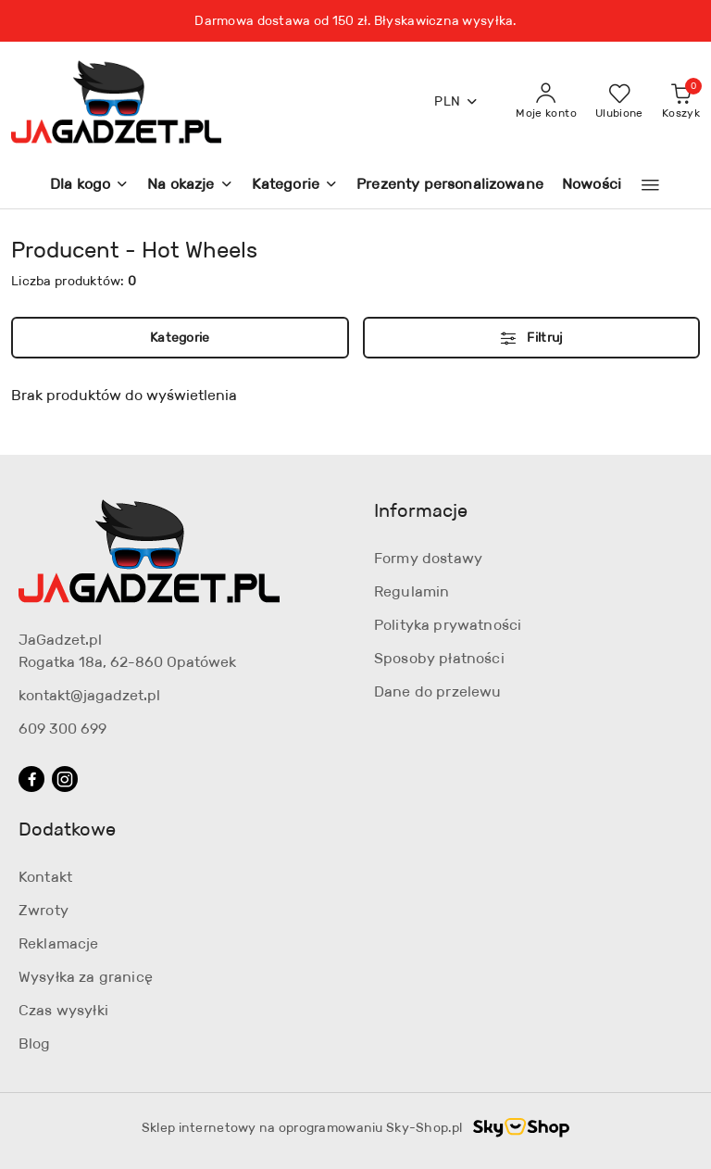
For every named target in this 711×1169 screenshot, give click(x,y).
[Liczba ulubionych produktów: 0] (619, 101)
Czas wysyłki (63, 1010)
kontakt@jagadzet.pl (89, 695)
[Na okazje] (189, 185)
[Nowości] (591, 185)
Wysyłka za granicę (86, 977)
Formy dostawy (428, 558)
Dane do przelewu (438, 691)
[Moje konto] (546, 101)
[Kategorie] (295, 185)
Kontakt (45, 877)
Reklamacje (59, 943)
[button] (650, 185)
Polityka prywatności (447, 625)
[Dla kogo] (89, 185)
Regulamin (411, 591)
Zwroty (44, 910)
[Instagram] (65, 779)
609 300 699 (62, 728)
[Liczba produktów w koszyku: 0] (681, 101)
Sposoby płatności (439, 658)
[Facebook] (31, 779)
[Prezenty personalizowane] (449, 185)
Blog (35, 1043)
